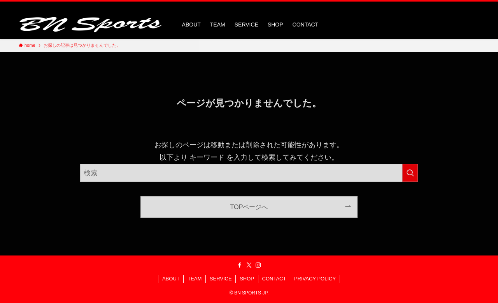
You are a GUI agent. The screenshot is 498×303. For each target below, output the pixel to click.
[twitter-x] (454, 6)
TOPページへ (249, 206)
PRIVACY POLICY (315, 279)
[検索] (474, 6)
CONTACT (274, 279)
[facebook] (444, 6)
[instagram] (464, 6)
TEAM (195, 279)
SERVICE (221, 279)
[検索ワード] (249, 173)
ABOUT (171, 279)
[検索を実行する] (410, 173)
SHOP (247, 279)
